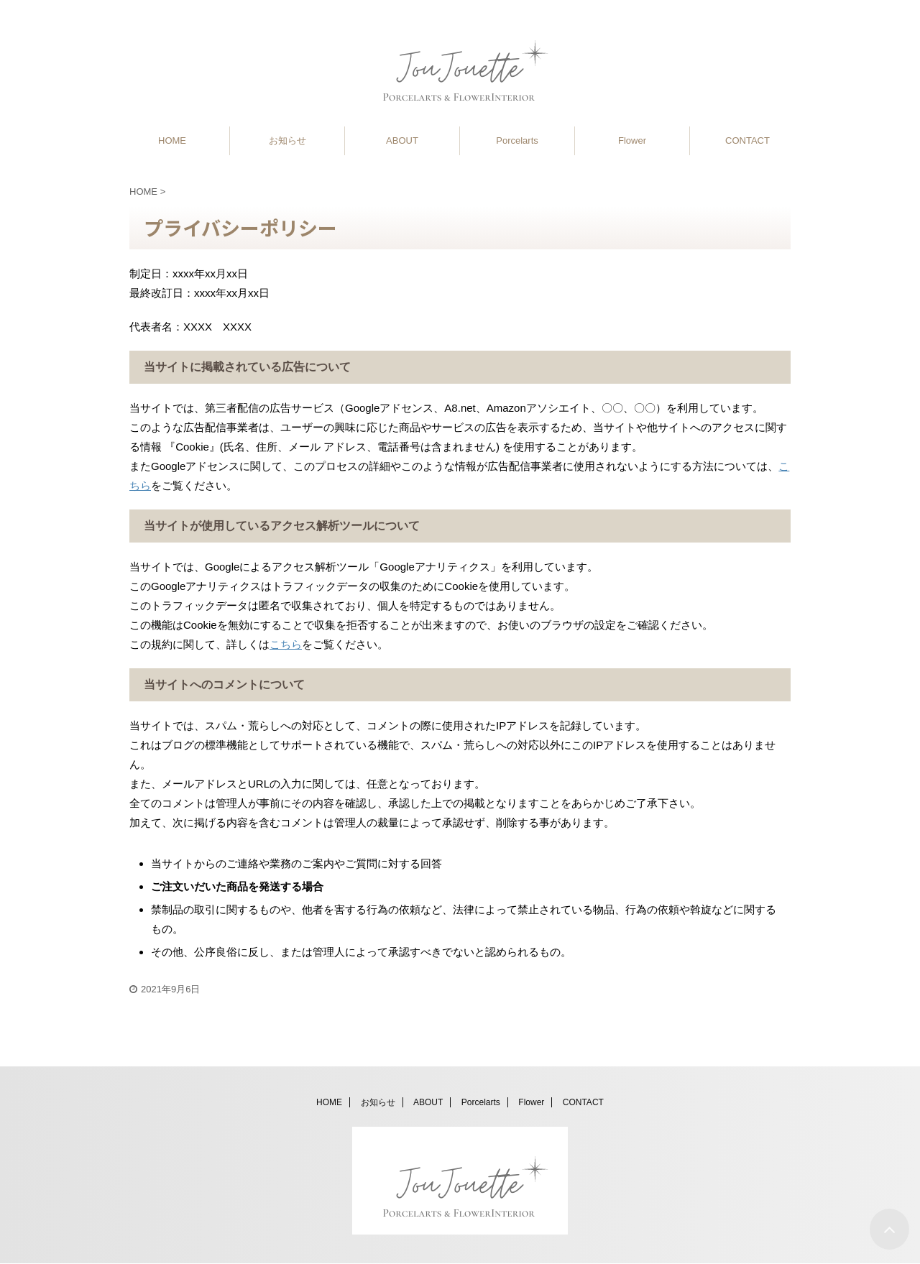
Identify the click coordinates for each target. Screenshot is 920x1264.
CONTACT (747, 140)
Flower (632, 140)
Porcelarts (517, 140)
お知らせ (287, 140)
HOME (172, 140)
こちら (286, 644)
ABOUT (402, 140)
